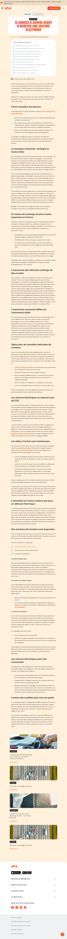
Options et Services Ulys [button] (33, 885)
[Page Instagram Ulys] (25, 907)
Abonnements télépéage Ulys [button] (33, 879)
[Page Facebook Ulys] (12, 907)
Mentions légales (16, 917)
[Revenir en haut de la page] (56, 934)
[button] (13, 762)
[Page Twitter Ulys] (16, 907)
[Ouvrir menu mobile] (2, 8)
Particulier (27, 14)
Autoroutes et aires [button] (33, 891)
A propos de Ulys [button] (33, 897)
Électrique (15, 37)
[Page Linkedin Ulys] (21, 907)
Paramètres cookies (17, 934)
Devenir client (54, 8)
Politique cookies (16, 930)
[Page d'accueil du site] (14, 866)
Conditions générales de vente (20, 921)
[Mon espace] (64, 8)
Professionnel (38, 14)
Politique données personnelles (21, 926)
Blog (11, 37)
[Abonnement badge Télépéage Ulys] (8, 8)
